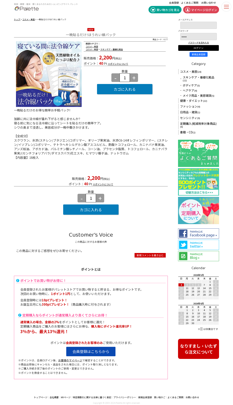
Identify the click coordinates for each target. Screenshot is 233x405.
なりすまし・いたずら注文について (198, 349)
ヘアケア (190, 90)
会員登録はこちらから (90, 351)
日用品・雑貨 (190, 112)
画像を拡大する (73, 104)
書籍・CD (187, 132)
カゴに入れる (125, 89)
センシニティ (190, 118)
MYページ (66, 397)
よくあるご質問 (189, 2)
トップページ (40, 397)
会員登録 (174, 2)
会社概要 (54, 397)
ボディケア (191, 85)
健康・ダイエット (193, 101)
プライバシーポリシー (124, 397)
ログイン (198, 48)
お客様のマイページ (70, 360)
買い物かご (159, 397)
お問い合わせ (208, 2)
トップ (17, 19)
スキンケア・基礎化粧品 (111, 49)
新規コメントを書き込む (150, 255)
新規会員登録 (198, 54)
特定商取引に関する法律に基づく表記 (92, 397)
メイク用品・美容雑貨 (198, 95)
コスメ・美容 (28, 19)
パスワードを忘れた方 (198, 42)
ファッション (190, 106)
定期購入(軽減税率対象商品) (198, 124)
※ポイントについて (118, 63)
